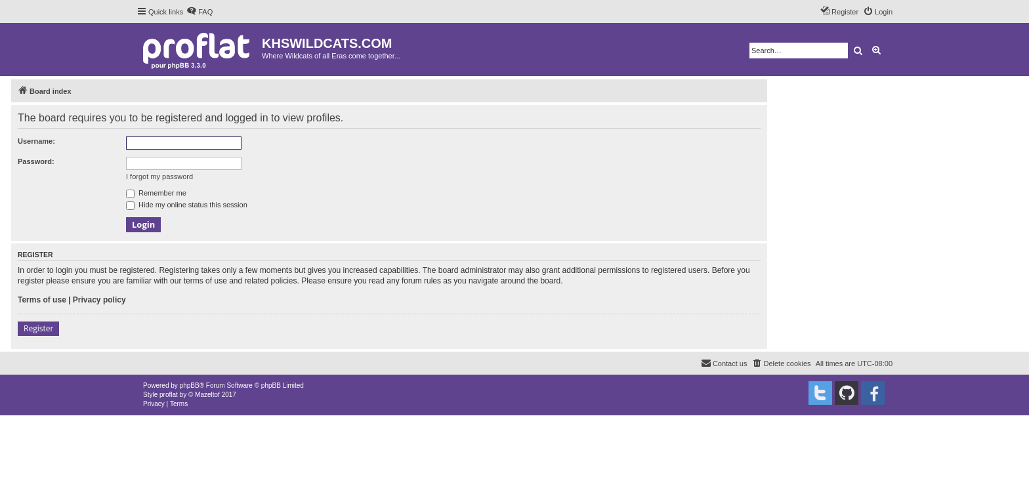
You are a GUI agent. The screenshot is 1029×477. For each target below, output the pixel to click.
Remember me (156, 193)
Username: (36, 141)
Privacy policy (99, 299)
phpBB (190, 385)
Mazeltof (207, 394)
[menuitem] (199, 12)
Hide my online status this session (186, 205)
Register (38, 328)
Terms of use (42, 299)
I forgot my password (159, 176)
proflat (168, 394)
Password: (36, 161)
